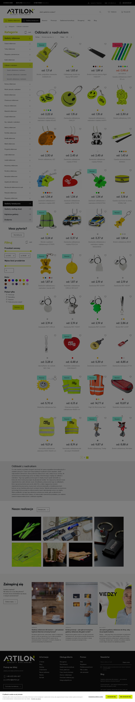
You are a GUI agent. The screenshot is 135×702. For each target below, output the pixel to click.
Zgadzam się (111, 696)
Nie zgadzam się (125, 696)
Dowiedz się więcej (36, 698)
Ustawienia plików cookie (96, 696)
